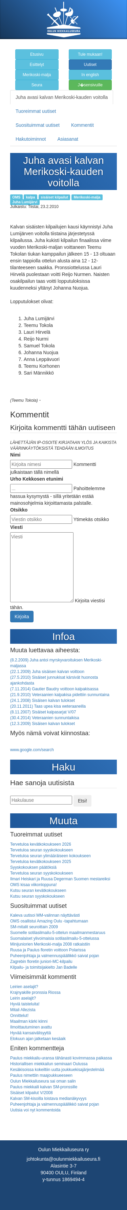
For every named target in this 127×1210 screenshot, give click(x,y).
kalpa (30, 197)
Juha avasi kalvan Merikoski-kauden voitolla (62, 97)
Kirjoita (22, 616)
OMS (16, 197)
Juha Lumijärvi (24, 202)
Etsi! (82, 800)
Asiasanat (68, 139)
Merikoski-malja (37, 74)
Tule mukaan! (90, 54)
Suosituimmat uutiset (38, 125)
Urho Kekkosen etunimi (36, 479)
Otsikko (18, 510)
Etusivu (36, 54)
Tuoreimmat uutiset (36, 111)
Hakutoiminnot (31, 139)
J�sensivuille (90, 85)
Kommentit (82, 125)
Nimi (15, 454)
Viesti (16, 527)
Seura (36, 85)
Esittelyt (37, 64)
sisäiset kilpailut (54, 197)
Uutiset (90, 64)
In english (90, 74)
